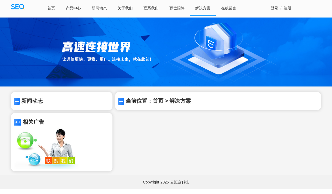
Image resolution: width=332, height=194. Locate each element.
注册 (287, 8)
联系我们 (151, 8)
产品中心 (73, 8)
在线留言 (228, 8)
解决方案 (202, 8)
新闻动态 (99, 8)
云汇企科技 (179, 182)
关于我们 (125, 8)
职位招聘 (176, 8)
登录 (274, 8)
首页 (51, 8)
